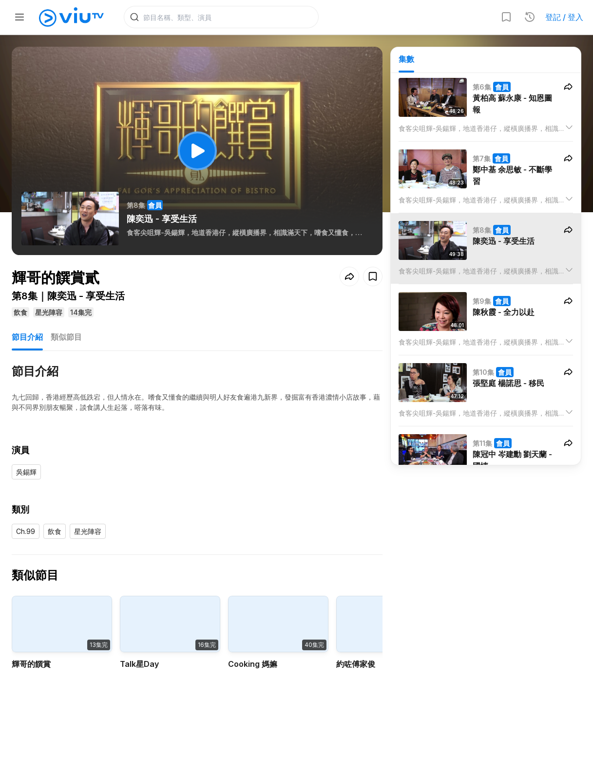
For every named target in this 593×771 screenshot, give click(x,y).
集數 (406, 59)
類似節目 (66, 337)
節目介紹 (27, 337)
